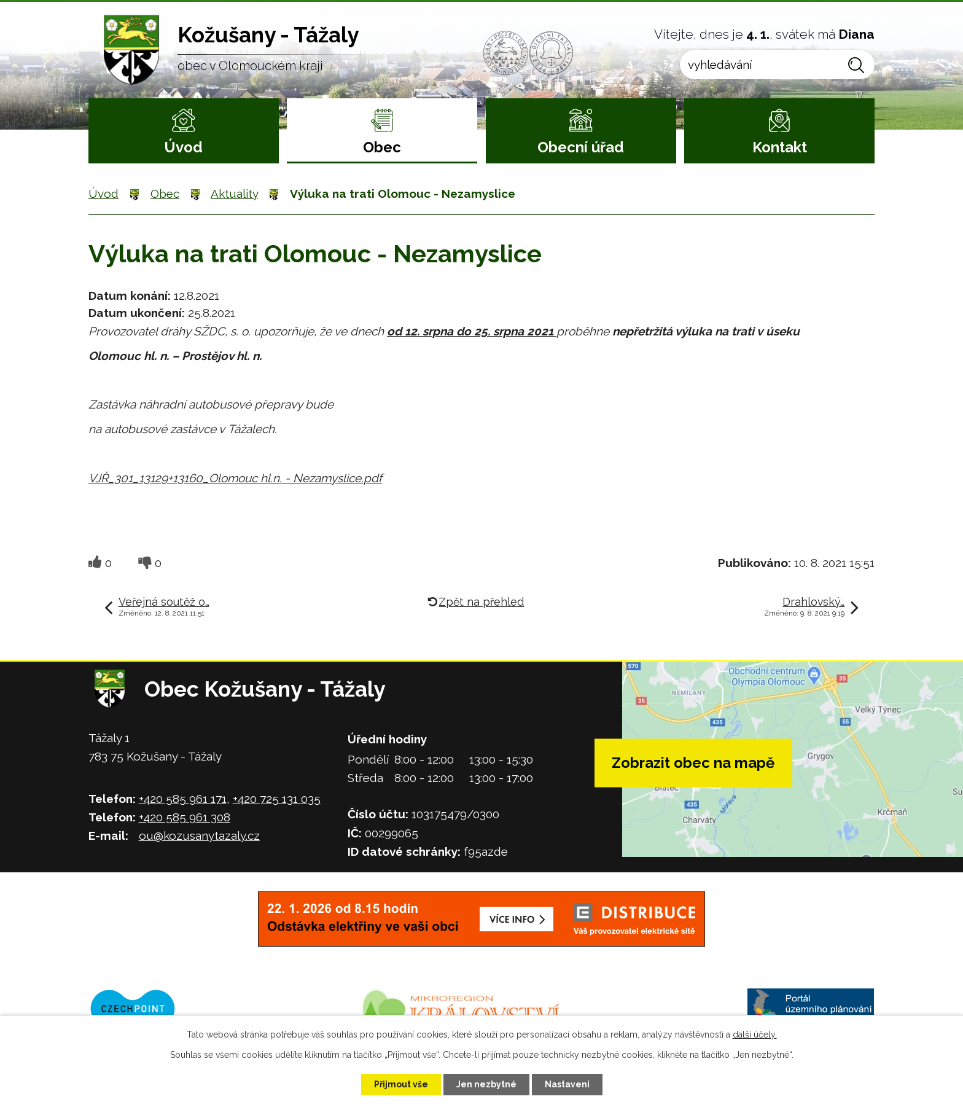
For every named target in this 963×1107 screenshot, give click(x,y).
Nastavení (567, 1084)
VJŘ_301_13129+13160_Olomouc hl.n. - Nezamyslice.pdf (235, 478)
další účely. (755, 1034)
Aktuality (234, 193)
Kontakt (779, 147)
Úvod (183, 147)
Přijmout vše (401, 1084)
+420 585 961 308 (184, 817)
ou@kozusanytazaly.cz (199, 835)
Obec (382, 147)
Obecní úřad (580, 147)
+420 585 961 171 (183, 798)
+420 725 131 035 (277, 798)
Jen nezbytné (486, 1084)
